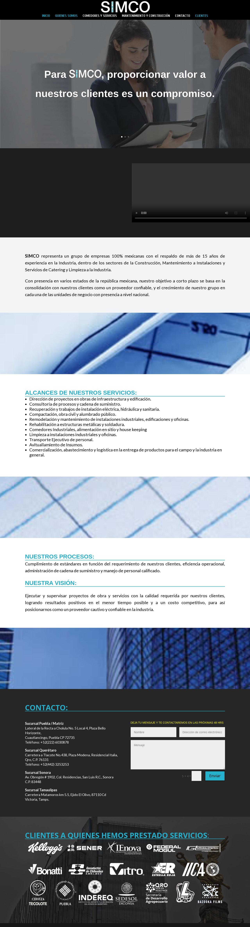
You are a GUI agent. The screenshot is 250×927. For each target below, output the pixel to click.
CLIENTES (201, 16)
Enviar (215, 775)
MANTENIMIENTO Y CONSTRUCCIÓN (146, 16)
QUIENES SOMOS (66, 16)
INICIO (46, 16)
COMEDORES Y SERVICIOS (100, 16)
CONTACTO (182, 16)
